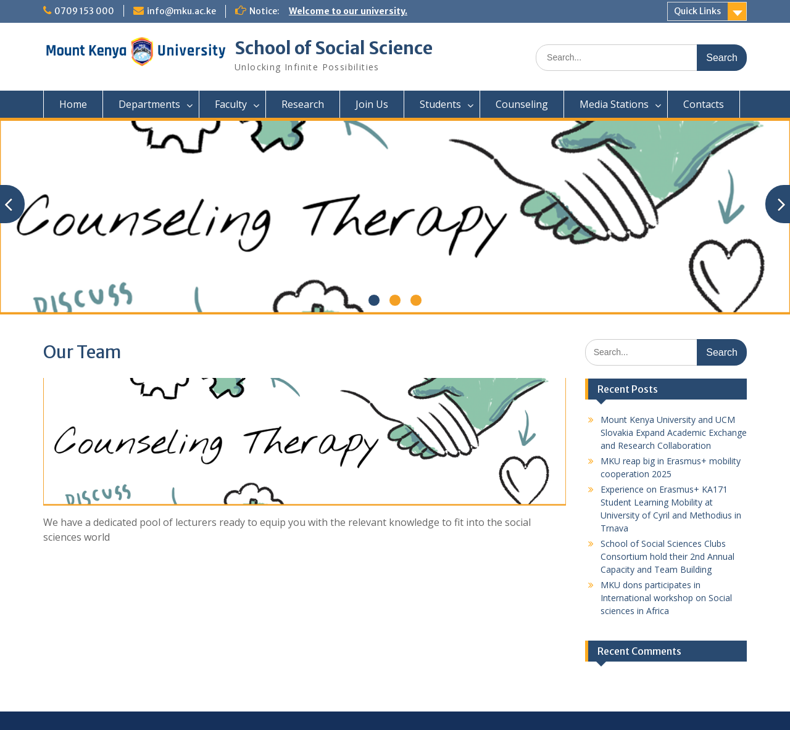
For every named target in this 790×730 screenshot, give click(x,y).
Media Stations (614, 104)
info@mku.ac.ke (181, 11)
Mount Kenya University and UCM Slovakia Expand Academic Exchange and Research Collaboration (674, 432)
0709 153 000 (84, 11)
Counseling (522, 104)
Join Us (372, 104)
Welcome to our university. (348, 11)
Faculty (231, 104)
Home (73, 104)
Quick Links (697, 11)
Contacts (703, 104)
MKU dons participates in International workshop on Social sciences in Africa (666, 598)
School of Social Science (334, 48)
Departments (149, 104)
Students (440, 104)
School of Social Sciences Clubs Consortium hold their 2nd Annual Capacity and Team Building (667, 556)
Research (302, 104)
